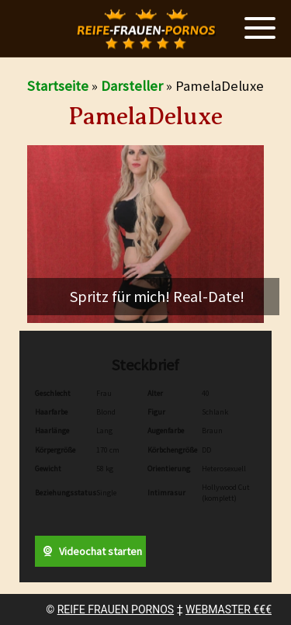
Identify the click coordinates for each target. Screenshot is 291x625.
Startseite (57, 86)
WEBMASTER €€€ (228, 609)
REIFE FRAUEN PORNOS (115, 609)
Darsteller (132, 86)
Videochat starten (90, 551)
